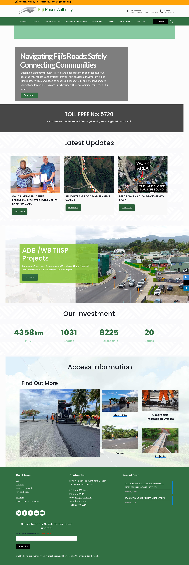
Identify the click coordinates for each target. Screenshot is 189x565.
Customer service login (27, 501)
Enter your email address (33, 533)
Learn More (123, 277)
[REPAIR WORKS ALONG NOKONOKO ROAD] (50, 174)
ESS (17, 480)
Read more (34, 207)
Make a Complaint (25, 488)
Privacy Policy (22, 491)
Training (20, 497)
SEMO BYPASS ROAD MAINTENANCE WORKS (145, 498)
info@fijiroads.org (83, 497)
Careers (20, 484)
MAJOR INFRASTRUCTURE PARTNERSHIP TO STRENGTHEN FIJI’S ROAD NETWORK (144, 485)
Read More (29, 95)
